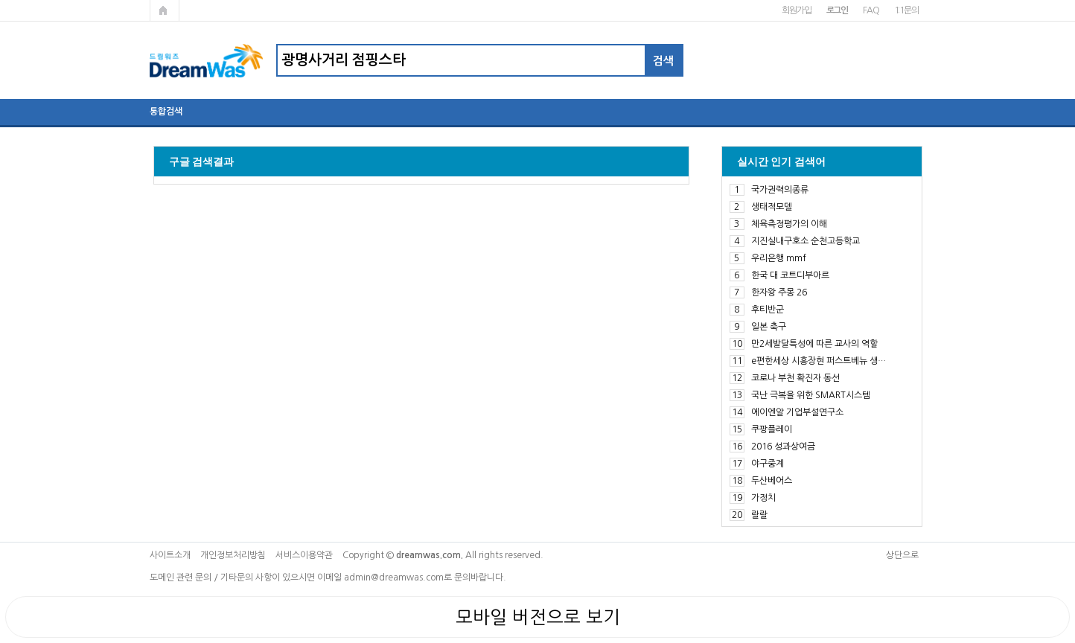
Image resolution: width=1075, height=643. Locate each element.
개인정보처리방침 (233, 555)
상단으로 (902, 555)
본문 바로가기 (0, 0)
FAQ (870, 10)
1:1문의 (906, 10)
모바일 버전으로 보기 (538, 617)
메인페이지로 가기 (164, 10)
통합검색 (166, 111)
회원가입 (796, 10)
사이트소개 (170, 555)
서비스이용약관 (304, 555)
